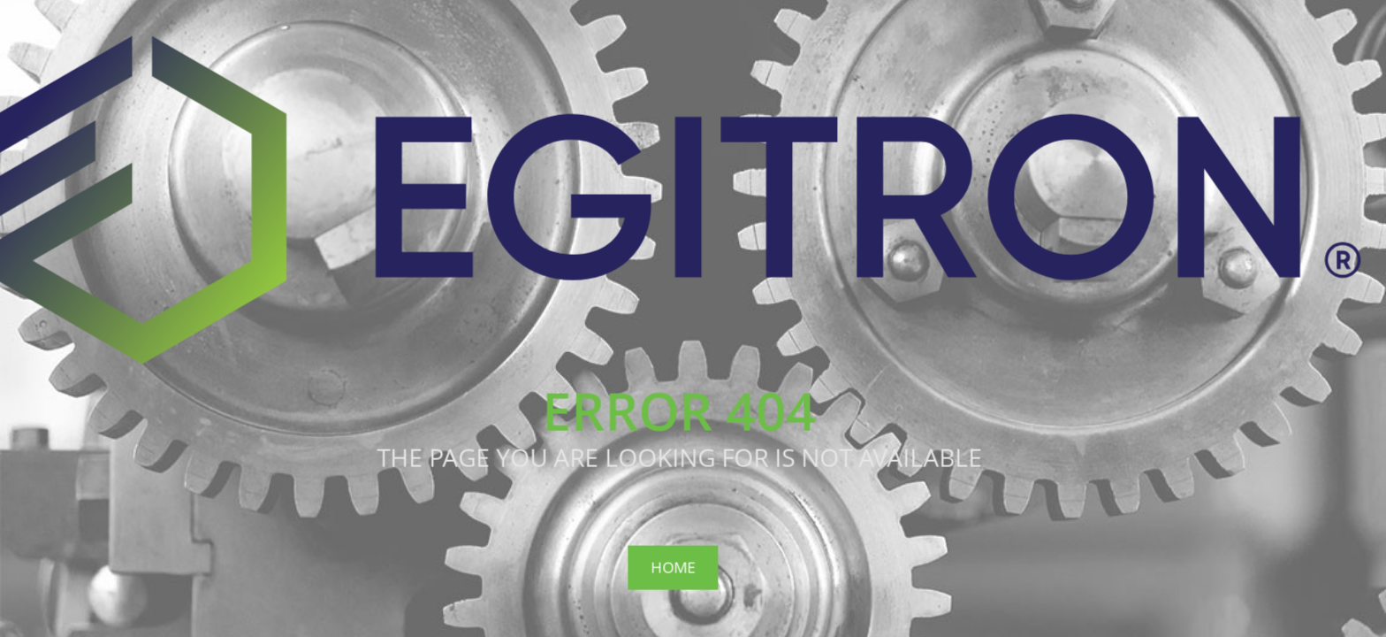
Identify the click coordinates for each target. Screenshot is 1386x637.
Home (673, 566)
